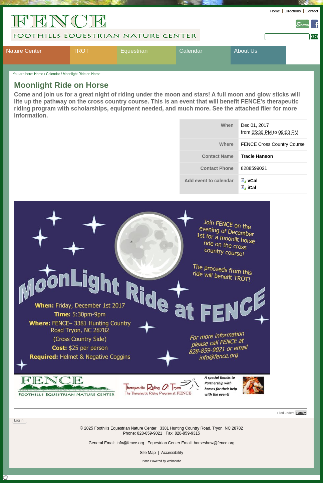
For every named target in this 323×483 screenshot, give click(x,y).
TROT (81, 51)
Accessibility (172, 452)
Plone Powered (152, 461)
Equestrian (133, 51)
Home (275, 11)
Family (301, 413)
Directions (293, 11)
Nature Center (24, 51)
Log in (18, 420)
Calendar (190, 51)
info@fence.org (130, 443)
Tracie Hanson (257, 156)
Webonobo (174, 461)
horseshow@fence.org (214, 443)
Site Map (148, 452)
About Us (245, 51)
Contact (312, 11)
